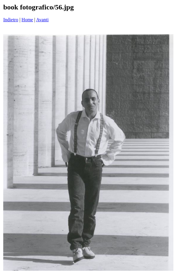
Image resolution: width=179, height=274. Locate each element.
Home (27, 19)
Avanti (42, 19)
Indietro (10, 19)
